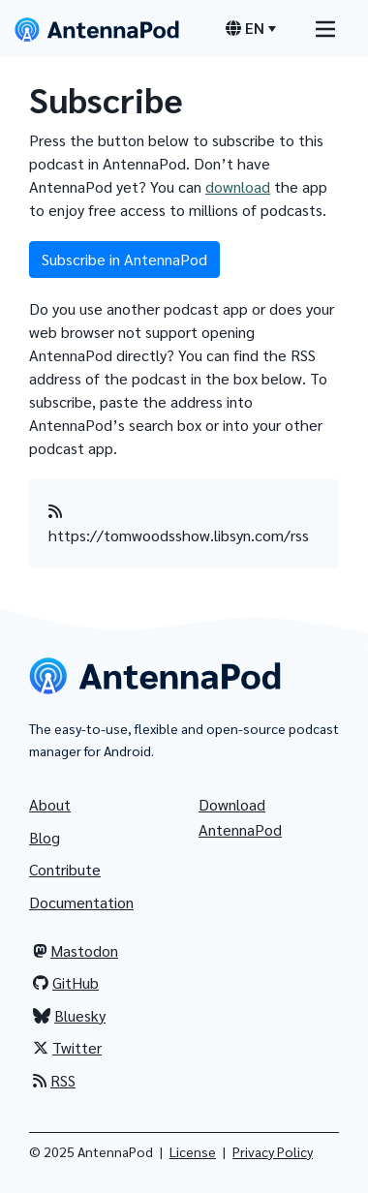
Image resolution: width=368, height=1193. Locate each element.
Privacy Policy (272, 1151)
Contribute (65, 869)
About (50, 804)
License (192, 1151)
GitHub (66, 982)
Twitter (67, 1047)
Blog (44, 837)
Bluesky (69, 1015)
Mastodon (75, 950)
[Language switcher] (250, 28)
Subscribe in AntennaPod (124, 259)
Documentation (81, 902)
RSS (54, 1080)
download (237, 186)
